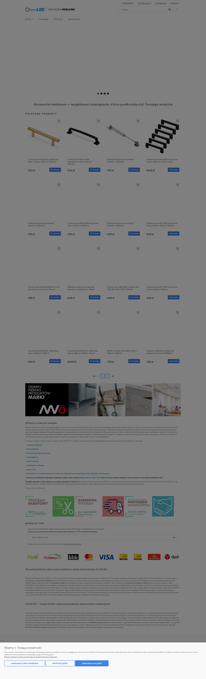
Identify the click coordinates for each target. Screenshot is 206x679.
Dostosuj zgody (60, 663)
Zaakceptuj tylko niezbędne (24, 663)
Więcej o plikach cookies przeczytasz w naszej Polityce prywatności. (30, 657)
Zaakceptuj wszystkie (92, 663)
